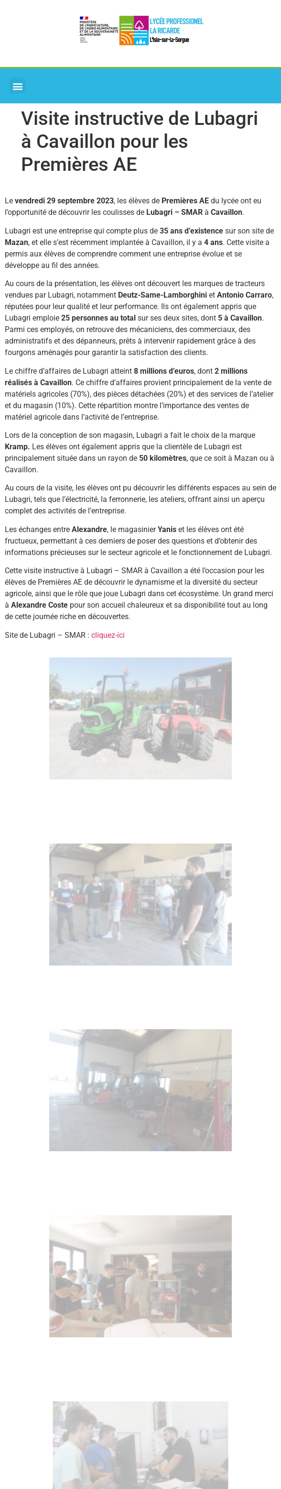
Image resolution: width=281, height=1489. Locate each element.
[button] (17, 86)
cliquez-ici (108, 635)
